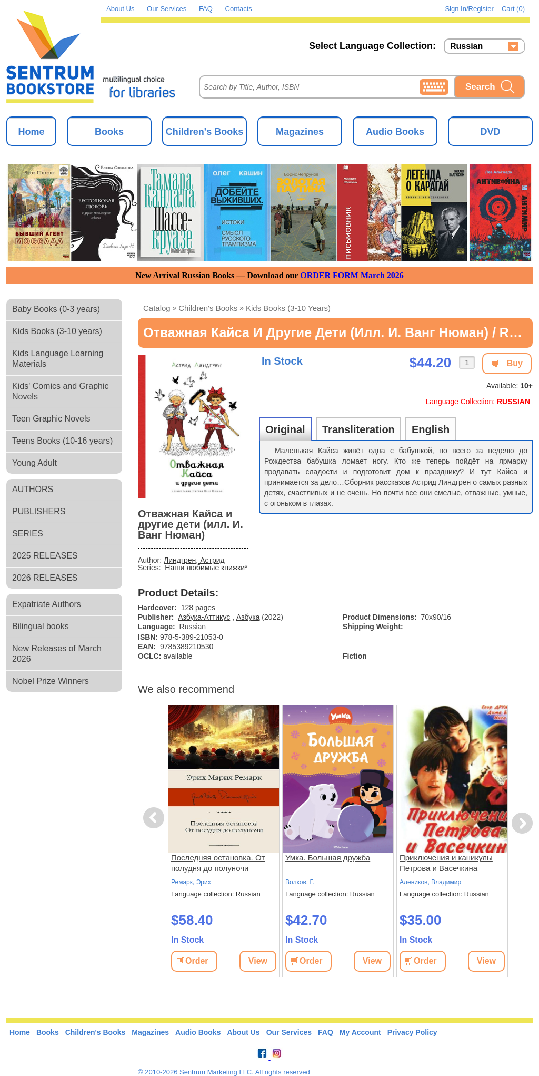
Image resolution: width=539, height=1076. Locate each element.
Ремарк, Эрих (191, 882)
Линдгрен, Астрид (194, 560)
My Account (360, 1032)
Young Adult (34, 462)
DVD (490, 131)
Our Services (166, 9)
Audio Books (395, 131)
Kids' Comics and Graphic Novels (60, 391)
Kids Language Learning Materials (57, 358)
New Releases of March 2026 (57, 653)
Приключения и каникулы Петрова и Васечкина (446, 863)
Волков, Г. (299, 882)
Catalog (157, 308)
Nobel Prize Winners (50, 681)
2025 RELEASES (45, 555)
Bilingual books (40, 626)
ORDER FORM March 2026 (352, 275)
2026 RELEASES (45, 577)
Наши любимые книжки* (206, 567)
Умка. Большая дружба (327, 857)
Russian (466, 46)
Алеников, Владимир (430, 882)
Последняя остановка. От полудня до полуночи (218, 863)
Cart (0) (513, 9)
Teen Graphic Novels (51, 418)
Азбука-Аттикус (204, 617)
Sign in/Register (469, 9)
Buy (515, 363)
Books (109, 131)
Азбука (248, 617)
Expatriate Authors (46, 604)
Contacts (238, 9)
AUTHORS (32, 489)
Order (196, 960)
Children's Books (204, 131)
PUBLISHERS (38, 511)
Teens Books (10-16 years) (62, 440)
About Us (120, 9)
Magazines (300, 131)
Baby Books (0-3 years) (56, 309)
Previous (155, 818)
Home (31, 131)
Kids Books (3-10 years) (57, 331)
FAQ (206, 9)
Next (522, 823)
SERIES (27, 533)
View (257, 960)
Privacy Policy (412, 1032)
